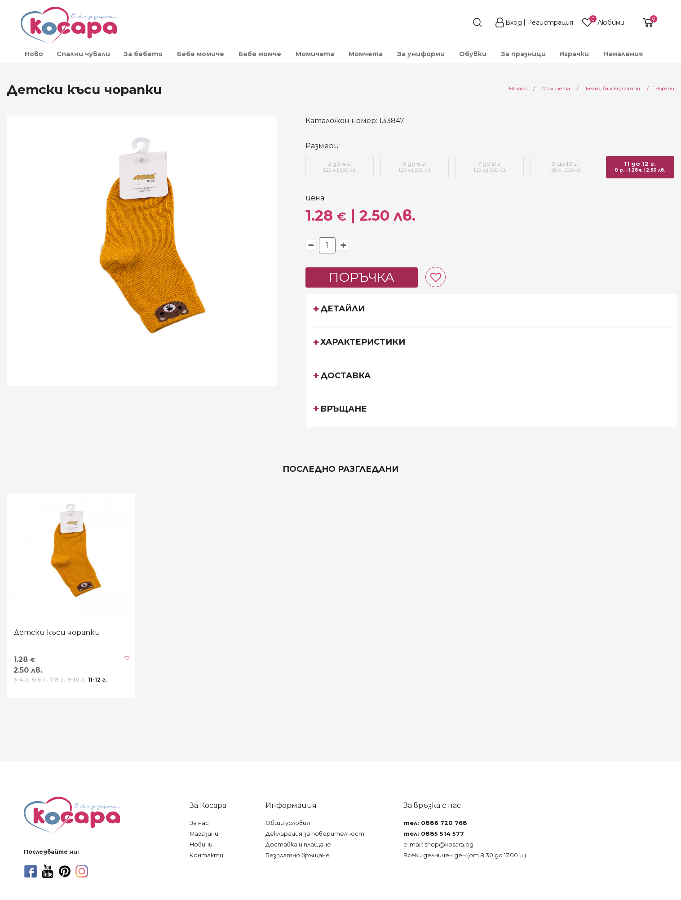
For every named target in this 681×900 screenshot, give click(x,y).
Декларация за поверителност (314, 833)
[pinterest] (64, 871)
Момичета (315, 54)
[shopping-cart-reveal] (645, 22)
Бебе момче (260, 54)
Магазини (204, 833)
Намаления (623, 54)
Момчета (366, 54)
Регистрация (550, 22)
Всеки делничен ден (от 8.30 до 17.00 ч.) (464, 855)
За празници (523, 54)
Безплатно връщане (297, 855)
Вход (513, 22)
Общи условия (287, 823)
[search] (461, 22)
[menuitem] (33, 53)
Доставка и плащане (298, 844)
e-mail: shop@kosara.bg (438, 844)
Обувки (472, 54)
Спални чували (83, 54)
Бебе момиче (200, 54)
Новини (201, 844)
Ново (34, 54)
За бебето (143, 54)
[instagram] (81, 871)
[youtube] (47, 871)
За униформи (421, 54)
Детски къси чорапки (56, 632)
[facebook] (30, 871)
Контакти (206, 855)
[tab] (491, 310)
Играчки (574, 54)
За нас (199, 823)
